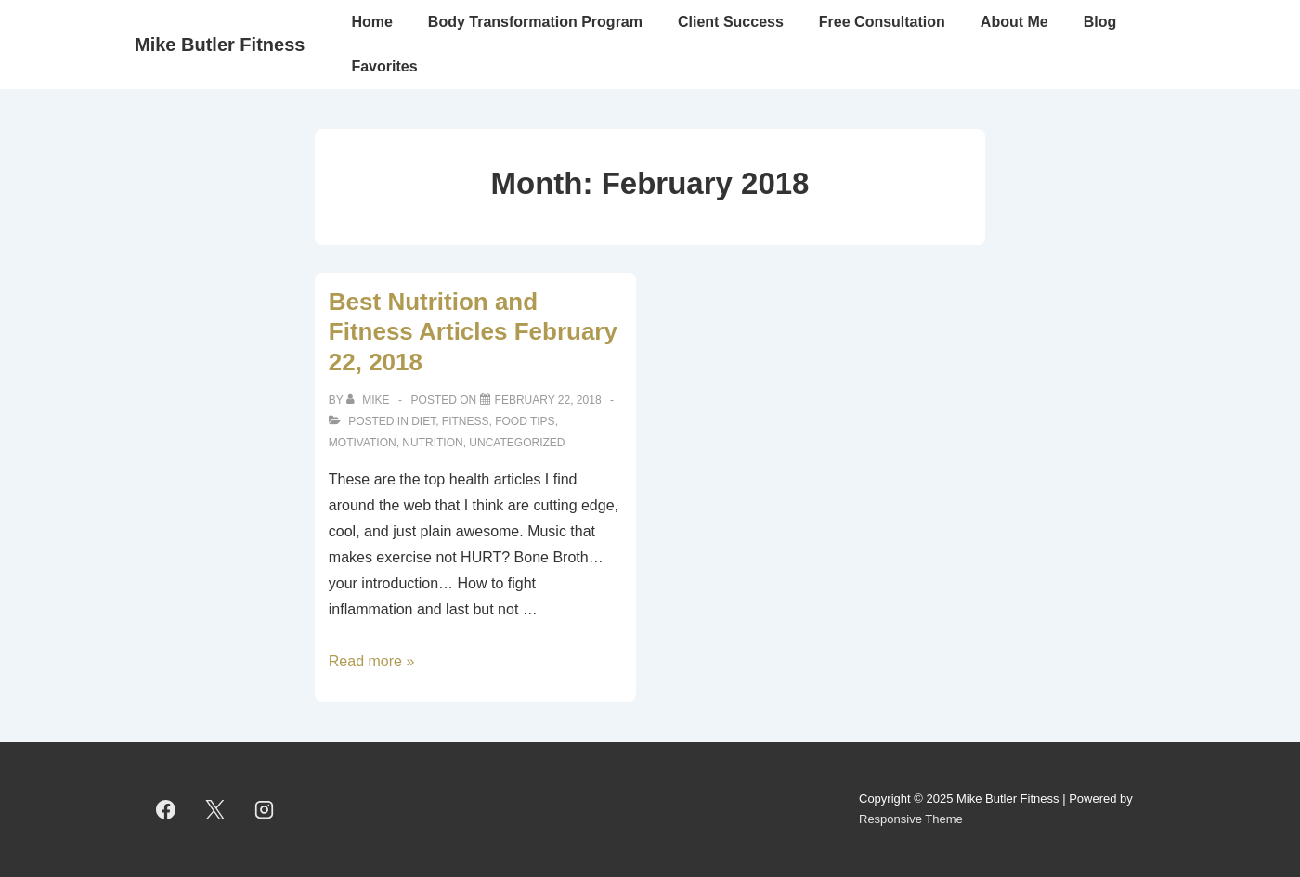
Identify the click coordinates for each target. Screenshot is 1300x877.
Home (371, 22)
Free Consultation (882, 22)
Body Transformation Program (535, 22)
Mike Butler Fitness (220, 44)
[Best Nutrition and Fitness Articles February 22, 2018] (548, 399)
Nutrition (432, 442)
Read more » (372, 661)
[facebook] (166, 809)
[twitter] (215, 809)
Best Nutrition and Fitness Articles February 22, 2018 (473, 332)
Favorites (384, 66)
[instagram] (264, 809)
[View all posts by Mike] (369, 399)
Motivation (362, 442)
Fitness (465, 421)
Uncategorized (517, 442)
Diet (423, 421)
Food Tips (524, 421)
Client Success (731, 22)
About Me (1014, 22)
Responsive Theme (911, 819)
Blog (1100, 22)
